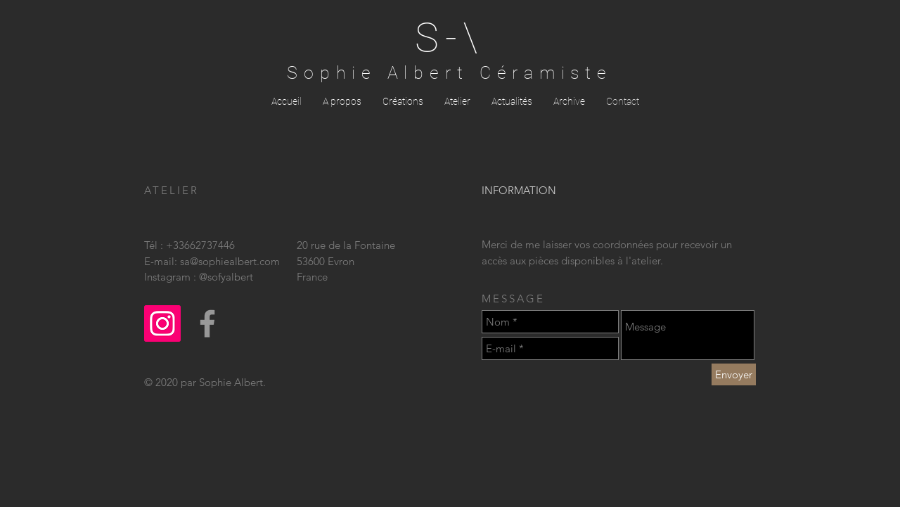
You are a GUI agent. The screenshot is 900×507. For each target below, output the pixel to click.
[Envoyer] (734, 374)
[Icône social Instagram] (162, 323)
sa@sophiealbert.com (230, 261)
